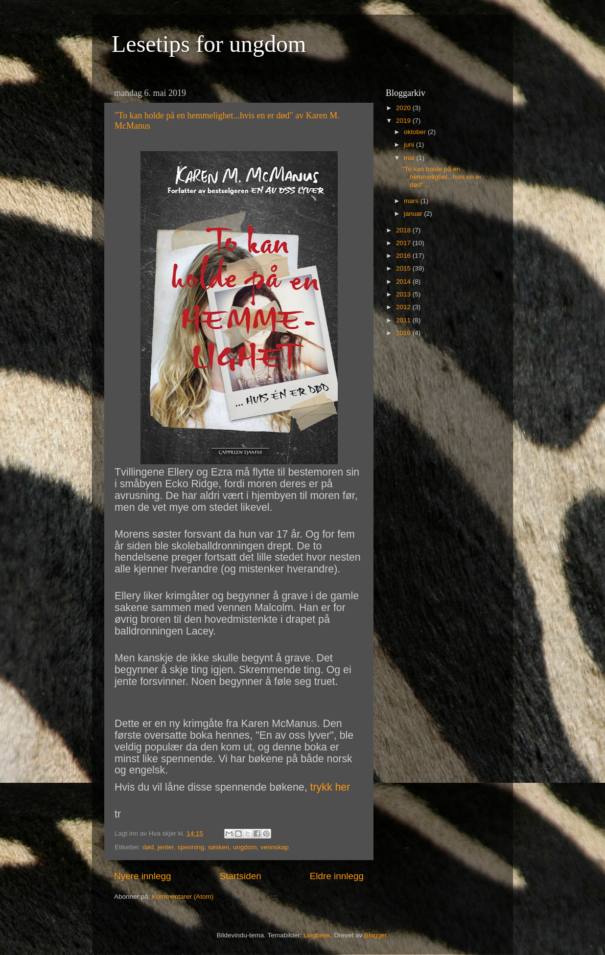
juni (410, 144)
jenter (166, 847)
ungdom (245, 847)
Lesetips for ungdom (209, 44)
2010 (404, 333)
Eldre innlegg (337, 876)
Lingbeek (316, 935)
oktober (416, 132)
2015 (404, 268)
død (148, 847)
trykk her (330, 787)
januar (414, 213)
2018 (404, 230)
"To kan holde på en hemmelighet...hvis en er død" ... (442, 176)
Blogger (375, 935)
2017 (404, 243)
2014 (404, 281)
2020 (404, 108)
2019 (404, 120)
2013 (404, 294)
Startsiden (240, 876)
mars (412, 201)
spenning (190, 847)
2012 (404, 307)
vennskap (274, 847)
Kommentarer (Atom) (182, 896)
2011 (404, 320)
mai (410, 157)
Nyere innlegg (142, 876)
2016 (404, 255)
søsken (219, 847)
